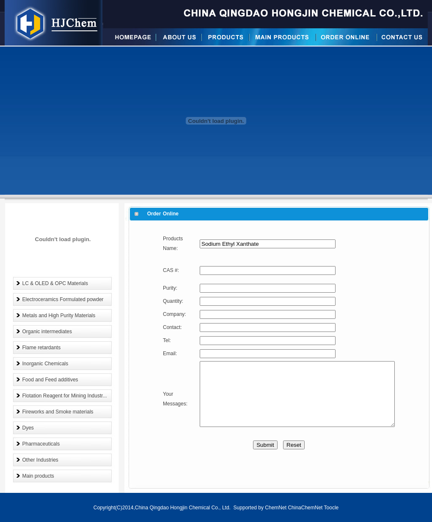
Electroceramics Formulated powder (63, 299)
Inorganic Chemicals (45, 364)
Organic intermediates (47, 331)
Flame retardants (41, 348)
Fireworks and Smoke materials (58, 412)
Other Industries (40, 460)
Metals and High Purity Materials (59, 315)
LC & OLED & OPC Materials (55, 283)
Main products (38, 476)
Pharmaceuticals (41, 444)
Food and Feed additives (50, 380)
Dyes (28, 428)
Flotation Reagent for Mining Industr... (64, 396)
